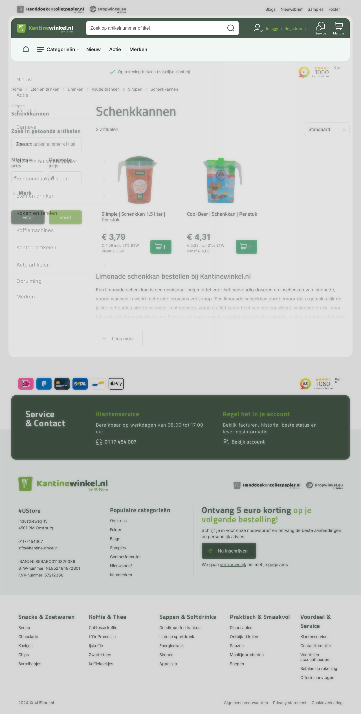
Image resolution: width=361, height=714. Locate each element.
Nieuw (93, 49)
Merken (138, 49)
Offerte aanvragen (317, 677)
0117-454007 (30, 541)
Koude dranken (106, 89)
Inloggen (274, 28)
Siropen (135, 89)
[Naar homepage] (26, 49)
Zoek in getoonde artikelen (46, 131)
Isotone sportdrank (176, 636)
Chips (23, 654)
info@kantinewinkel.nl (38, 547)
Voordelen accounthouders (315, 657)
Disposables (241, 627)
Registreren (295, 28)
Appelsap (168, 663)
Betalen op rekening (318, 668)
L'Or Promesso (102, 636)
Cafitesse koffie (103, 627)
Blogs (270, 9)
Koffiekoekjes (101, 663)
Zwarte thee (100, 654)
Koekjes (25, 645)
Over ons (118, 520)
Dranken (75, 89)
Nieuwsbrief (292, 9)
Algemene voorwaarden (246, 702)
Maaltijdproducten (247, 654)
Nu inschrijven (233, 551)
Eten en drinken (44, 89)
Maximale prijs (60, 163)
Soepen (237, 663)
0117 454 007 (121, 442)
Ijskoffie (96, 645)
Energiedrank (171, 645)
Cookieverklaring (327, 702)
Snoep (24, 627)
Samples (315, 9)
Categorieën (61, 49)
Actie (115, 49)
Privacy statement (290, 702)
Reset (65, 217)
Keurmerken (121, 574)
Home (16, 89)
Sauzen (237, 645)
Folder (334, 9)
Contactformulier (125, 556)
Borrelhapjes (29, 663)
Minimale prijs (22, 163)
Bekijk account (248, 442)
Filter (28, 217)
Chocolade (28, 636)
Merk (25, 193)
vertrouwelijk (233, 564)
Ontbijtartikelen (244, 636)
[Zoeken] (231, 28)
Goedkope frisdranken (180, 627)
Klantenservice (117, 414)
